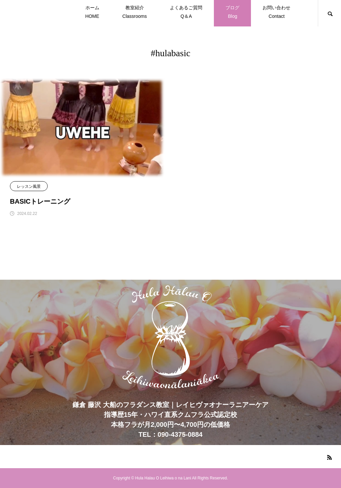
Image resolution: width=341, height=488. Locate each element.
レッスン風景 (29, 186)
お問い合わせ (276, 12)
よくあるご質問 (186, 12)
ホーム (92, 12)
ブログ (232, 12)
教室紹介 (134, 12)
